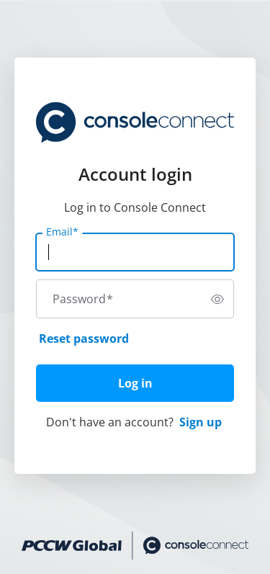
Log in (135, 383)
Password (83, 298)
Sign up (200, 422)
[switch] (217, 299)
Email (62, 232)
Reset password (84, 338)
